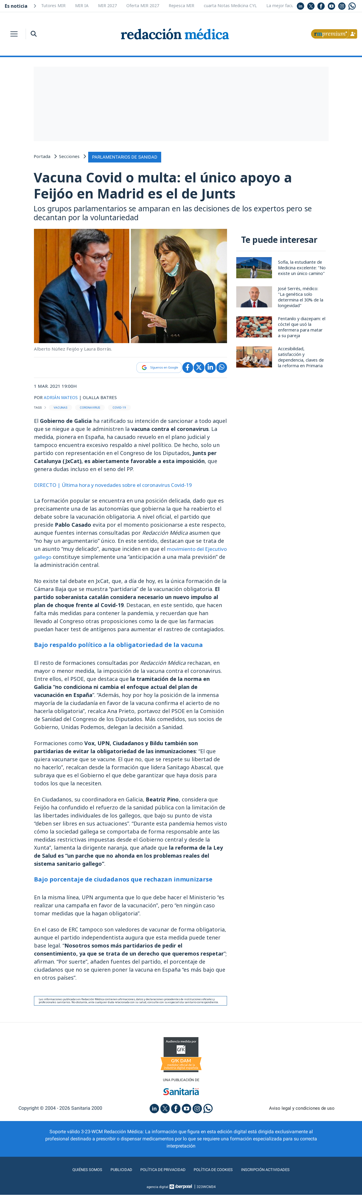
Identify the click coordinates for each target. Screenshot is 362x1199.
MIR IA (81, 5)
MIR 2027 (107, 5)
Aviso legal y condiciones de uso (302, 1112)
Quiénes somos (74, 1174)
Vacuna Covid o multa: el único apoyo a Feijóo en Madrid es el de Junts (179, 187)
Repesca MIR (181, 5)
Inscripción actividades (276, 1174)
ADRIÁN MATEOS (62, 400)
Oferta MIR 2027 (142, 5)
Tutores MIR (53, 5)
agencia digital (157, 1191)
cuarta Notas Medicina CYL (230, 5)
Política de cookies (217, 1174)
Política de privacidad (159, 1174)
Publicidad (112, 1174)
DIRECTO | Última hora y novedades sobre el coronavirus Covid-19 (119, 488)
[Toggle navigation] (14, 34)
